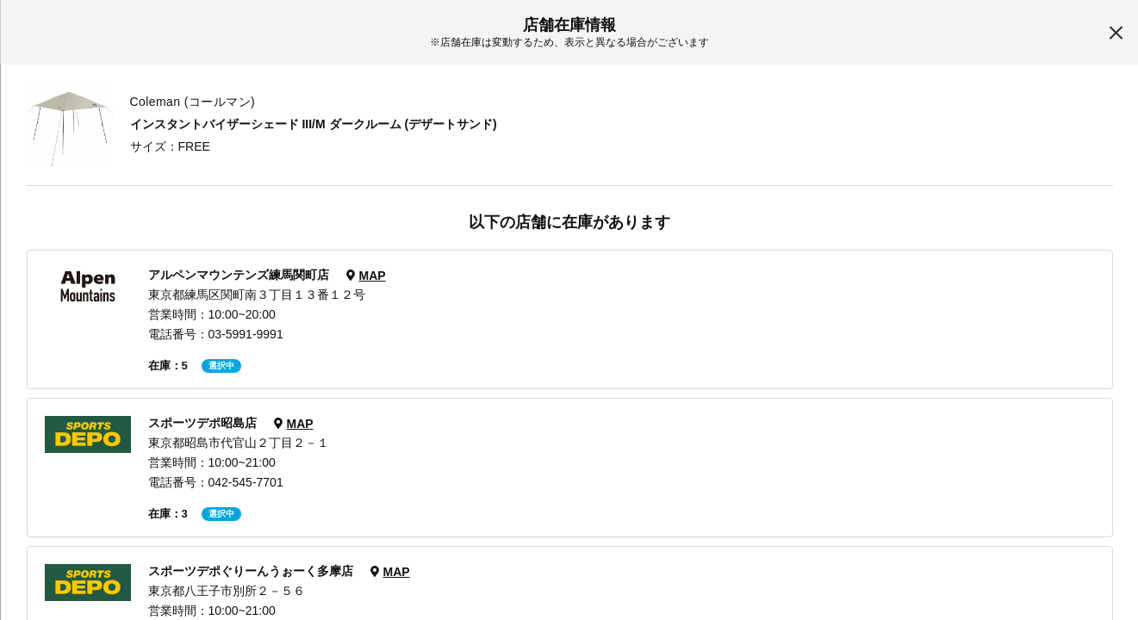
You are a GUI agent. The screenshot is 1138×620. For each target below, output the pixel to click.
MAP (371, 276)
